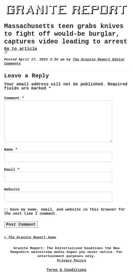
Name (10, 150)
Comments (12, 64)
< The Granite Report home (30, 237)
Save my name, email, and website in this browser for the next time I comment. (64, 211)
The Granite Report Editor (99, 59)
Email (12, 170)
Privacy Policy (71, 260)
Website (12, 189)
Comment (14, 98)
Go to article (20, 48)
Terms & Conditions (66, 270)
